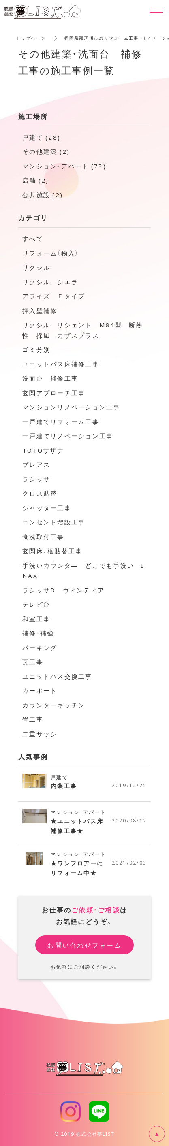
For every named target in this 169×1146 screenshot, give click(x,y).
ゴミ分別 (36, 349)
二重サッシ (39, 733)
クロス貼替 (39, 493)
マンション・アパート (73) (64, 166)
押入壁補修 (39, 310)
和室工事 (36, 618)
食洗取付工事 (43, 536)
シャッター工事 (46, 507)
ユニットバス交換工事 (57, 676)
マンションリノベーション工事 (71, 407)
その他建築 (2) (46, 151)
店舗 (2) (35, 180)
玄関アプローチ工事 (53, 392)
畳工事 (32, 719)
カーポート (39, 690)
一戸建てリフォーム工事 (60, 421)
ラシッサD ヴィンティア (63, 590)
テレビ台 (36, 604)
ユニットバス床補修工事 (60, 364)
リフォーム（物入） (50, 253)
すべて (32, 238)
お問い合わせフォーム (84, 945)
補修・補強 (38, 632)
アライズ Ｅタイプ (53, 296)
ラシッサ (36, 479)
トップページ (31, 38)
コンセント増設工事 (53, 522)
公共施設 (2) (42, 194)
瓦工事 (32, 661)
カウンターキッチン (53, 705)
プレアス (36, 464)
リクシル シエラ (50, 281)
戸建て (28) (41, 137)
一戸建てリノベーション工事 (67, 435)
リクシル (36, 267)
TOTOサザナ (43, 450)
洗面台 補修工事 (50, 378)
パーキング (39, 647)
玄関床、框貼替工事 (52, 550)
